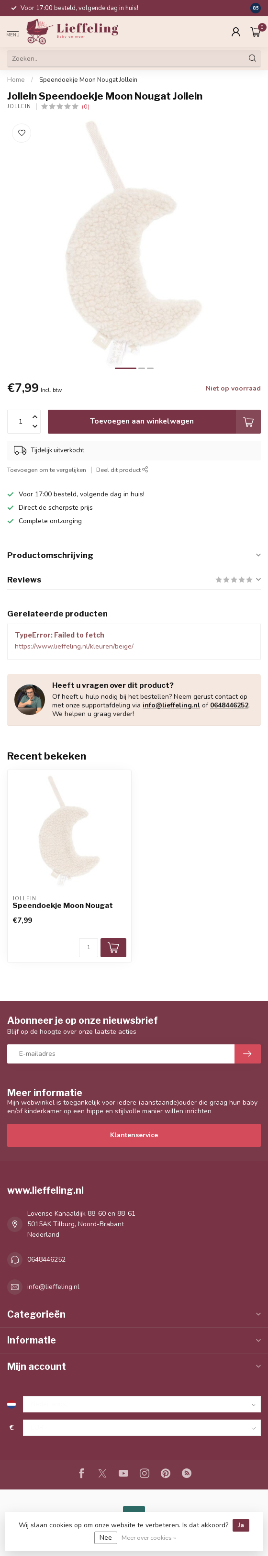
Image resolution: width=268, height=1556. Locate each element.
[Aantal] (88, 947)
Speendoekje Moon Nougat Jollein (88, 80)
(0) (85, 106)
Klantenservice (134, 1135)
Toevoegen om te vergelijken (46, 470)
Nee (106, 1537)
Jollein (19, 106)
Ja (241, 1525)
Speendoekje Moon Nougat (62, 905)
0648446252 (229, 705)
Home (16, 80)
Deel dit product (122, 470)
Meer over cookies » (149, 1538)
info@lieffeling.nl (171, 705)
